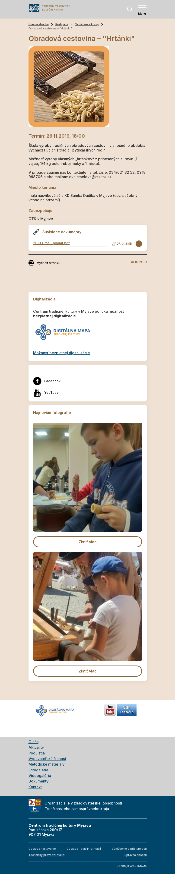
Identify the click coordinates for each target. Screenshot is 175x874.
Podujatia (61, 24)
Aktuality (36, 747)
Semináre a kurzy (87, 24)
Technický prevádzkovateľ (47, 855)
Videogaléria (40, 775)
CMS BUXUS (138, 866)
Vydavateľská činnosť (47, 758)
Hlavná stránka (39, 24)
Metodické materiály (46, 764)
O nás (33, 741)
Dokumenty (38, 781)
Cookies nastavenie (42, 848)
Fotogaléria (38, 770)
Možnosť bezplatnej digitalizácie (61, 352)
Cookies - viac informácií (84, 848)
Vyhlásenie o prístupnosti (129, 848)
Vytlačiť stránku (44, 263)
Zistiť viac (88, 542)
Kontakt (35, 787)
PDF (117, 243)
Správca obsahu (135, 855)
